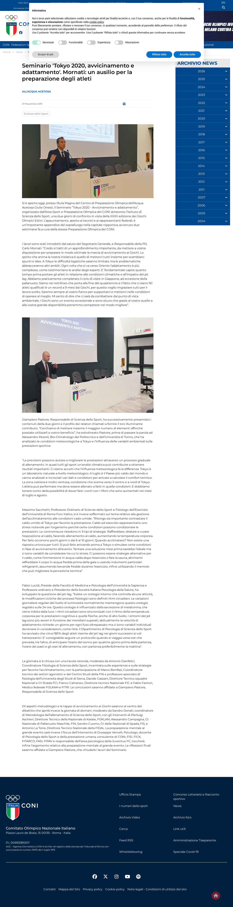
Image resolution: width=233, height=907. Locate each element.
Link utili (179, 829)
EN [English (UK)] (223, 2)
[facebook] (19, 30)
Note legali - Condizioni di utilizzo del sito (157, 889)
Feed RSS (126, 840)
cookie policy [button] (96, 22)
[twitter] (24, 32)
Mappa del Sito (69, 889)
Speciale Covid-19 (186, 852)
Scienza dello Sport (36, 113)
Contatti (50, 889)
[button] (199, 9)
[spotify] (138, 877)
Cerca (123, 829)
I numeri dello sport (133, 806)
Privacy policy (92, 889)
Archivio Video (129, 817)
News (177, 806)
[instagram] (116, 877)
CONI (6, 44)
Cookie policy (115, 889)
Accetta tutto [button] (187, 54)
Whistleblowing (130, 852)
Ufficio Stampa (130, 794)
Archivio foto (182, 817)
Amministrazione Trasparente (194, 840)
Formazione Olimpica (23, 8)
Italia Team (23, 3)
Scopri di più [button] (45, 54)
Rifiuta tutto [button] (159, 54)
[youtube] (127, 877)
